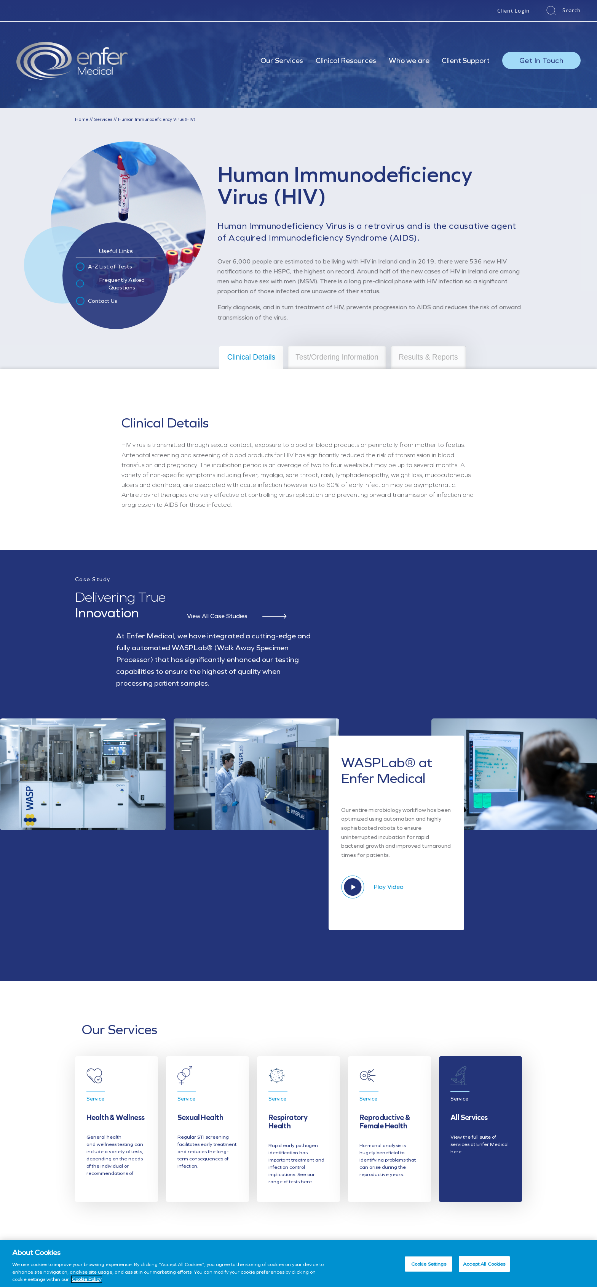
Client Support (466, 60)
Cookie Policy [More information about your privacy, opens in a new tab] (86, 1279)
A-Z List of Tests (103, 266)
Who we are (409, 60)
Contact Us (96, 300)
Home (81, 119)
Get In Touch (541, 60)
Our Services (281, 60)
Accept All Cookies (484, 1264)
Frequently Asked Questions (109, 283)
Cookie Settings (428, 1264)
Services (101, 119)
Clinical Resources (346, 60)
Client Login (513, 10)
